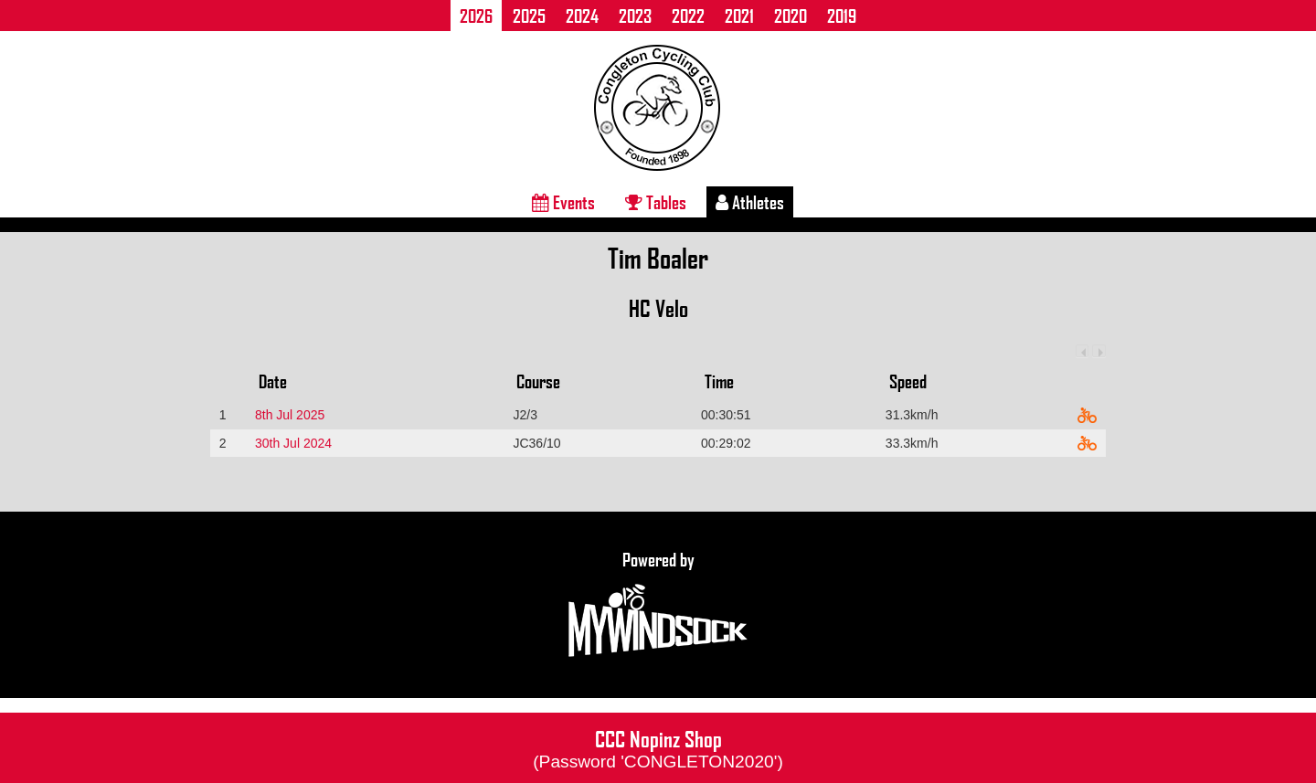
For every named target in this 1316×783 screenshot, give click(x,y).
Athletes (750, 202)
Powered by (658, 604)
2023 (635, 15)
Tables (655, 202)
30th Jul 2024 (293, 443)
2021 (739, 15)
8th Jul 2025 (289, 414)
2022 (688, 15)
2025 (529, 15)
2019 (841, 15)
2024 (582, 15)
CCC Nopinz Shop (658, 747)
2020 (790, 15)
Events (563, 202)
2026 (476, 15)
